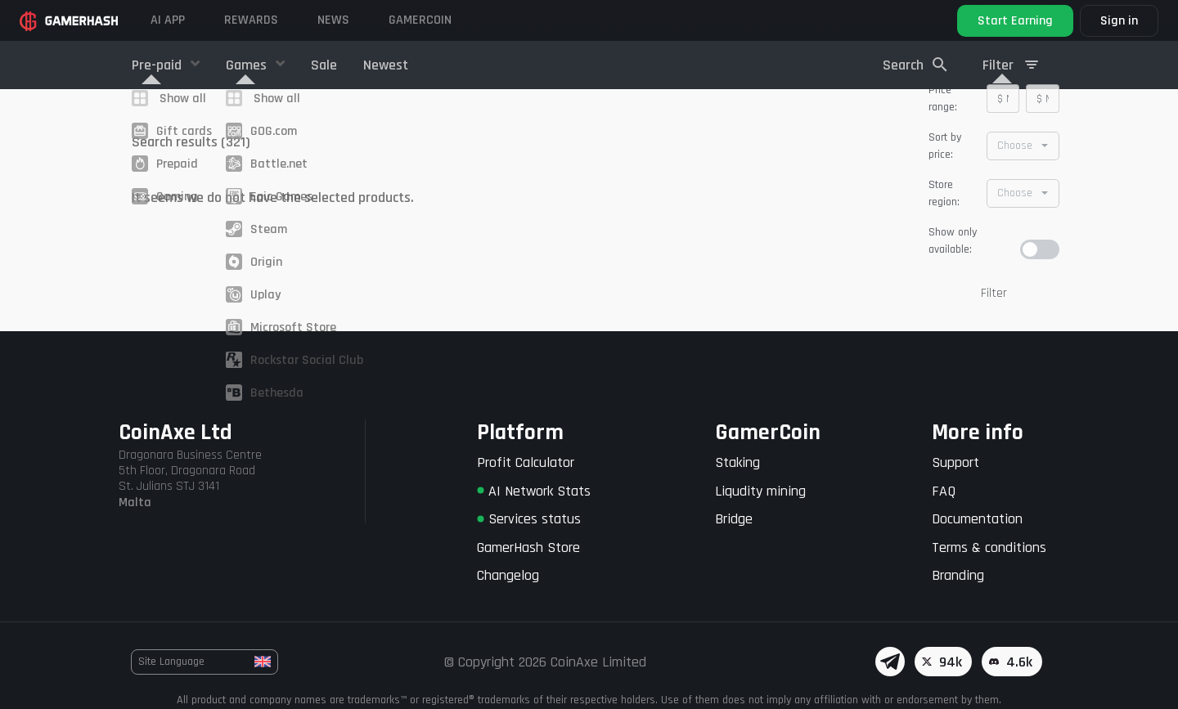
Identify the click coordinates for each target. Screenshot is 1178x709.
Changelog (508, 575)
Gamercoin (420, 20)
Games (248, 65)
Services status (529, 518)
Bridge (734, 518)
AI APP (168, 20)
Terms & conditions (989, 547)
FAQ (943, 491)
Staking (737, 462)
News (333, 20)
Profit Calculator (525, 462)
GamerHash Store (528, 547)
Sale (324, 65)
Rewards (251, 20)
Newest (385, 65)
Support (955, 462)
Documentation (977, 518)
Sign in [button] (1119, 20)
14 (731, 183)
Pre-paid (158, 65)
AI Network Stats (534, 491)
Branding (958, 575)
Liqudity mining (760, 491)
